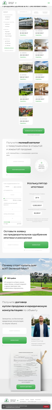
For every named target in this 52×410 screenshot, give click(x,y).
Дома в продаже (36, 12)
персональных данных (38, 250)
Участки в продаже (45, 12)
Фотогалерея (38, 399)
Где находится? (23, 401)
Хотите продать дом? (32, 401)
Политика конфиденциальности (42, 401)
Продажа (32, 399)
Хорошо (46, 406)
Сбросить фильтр (9, 50)
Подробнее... (23, 35)
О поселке (22, 399)
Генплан (27, 399)
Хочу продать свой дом (34, 134)
